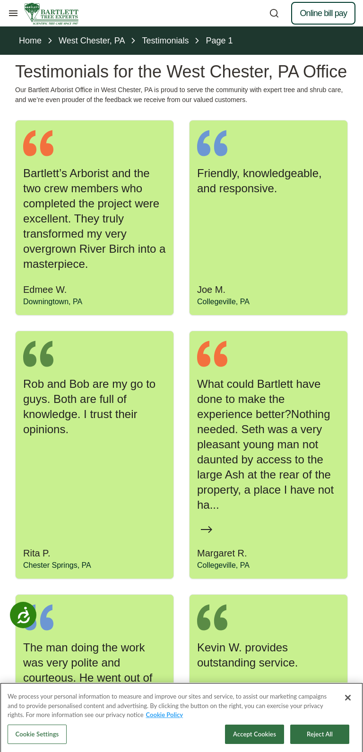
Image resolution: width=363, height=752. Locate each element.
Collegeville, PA (223, 302)
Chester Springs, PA (57, 565)
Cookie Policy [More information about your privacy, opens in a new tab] (164, 719)
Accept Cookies (254, 738)
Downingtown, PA (52, 302)
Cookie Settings (37, 738)
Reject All (320, 738)
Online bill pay (323, 13)
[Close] (347, 702)
